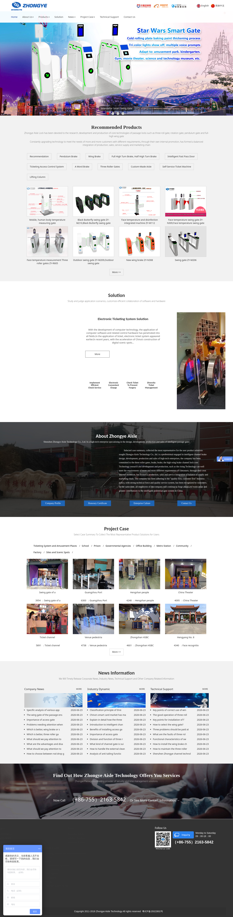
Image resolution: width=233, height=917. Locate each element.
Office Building (144, 545)
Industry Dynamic (94, 838)
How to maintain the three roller (170, 748)
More (97, 354)
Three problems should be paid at (171, 729)
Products (44, 16)
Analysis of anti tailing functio (105, 753)
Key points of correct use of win (169, 710)
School (85, 545)
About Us (28, 16)
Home (14, 16)
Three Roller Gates (110, 166)
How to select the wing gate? (168, 724)
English (205, 5)
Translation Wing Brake (48, 866)
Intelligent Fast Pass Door (181, 156)
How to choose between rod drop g (45, 753)
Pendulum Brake (68, 156)
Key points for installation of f (168, 719)
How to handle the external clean (107, 748)
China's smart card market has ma (108, 714)
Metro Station (164, 545)
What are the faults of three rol (169, 734)
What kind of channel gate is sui (107, 743)
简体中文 (219, 5)
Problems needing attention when (45, 724)
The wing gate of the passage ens (44, 714)
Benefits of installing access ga (106, 729)
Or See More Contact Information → (155, 800)
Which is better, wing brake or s (43, 729)
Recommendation (39, 156)
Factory (37, 552)
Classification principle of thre (105, 710)
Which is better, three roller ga (43, 734)
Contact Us (129, 16)
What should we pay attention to (44, 739)
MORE (79, 689)
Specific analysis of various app (43, 710)
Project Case (87, 16)
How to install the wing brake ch (170, 743)
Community (182, 545)
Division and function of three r (106, 739)
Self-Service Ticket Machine (176, 166)
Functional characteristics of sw (169, 739)
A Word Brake (82, 166)
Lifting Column (37, 176)
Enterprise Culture (142, 503)
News (72, 16)
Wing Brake (94, 156)
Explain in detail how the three (106, 719)
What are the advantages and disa (45, 743)
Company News (93, 834)
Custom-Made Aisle (141, 166)
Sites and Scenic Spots (58, 552)
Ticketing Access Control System (47, 166)
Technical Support (109, 16)
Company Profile (53, 503)
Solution (59, 16)
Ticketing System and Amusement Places (55, 545)
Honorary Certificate (97, 503)
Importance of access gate (41, 719)
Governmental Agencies (118, 545)
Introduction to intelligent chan (106, 724)
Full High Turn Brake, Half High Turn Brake (134, 156)
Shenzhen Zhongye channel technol (172, 753)
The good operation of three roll (170, 714)
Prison (97, 545)
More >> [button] (116, 272)
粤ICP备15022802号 (152, 911)
